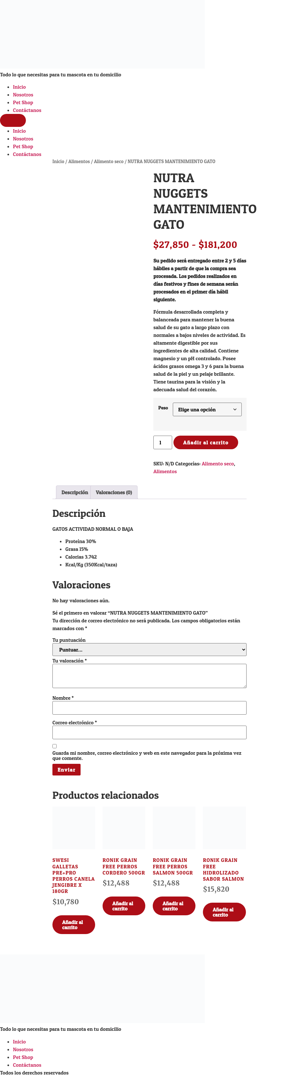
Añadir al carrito (205, 442)
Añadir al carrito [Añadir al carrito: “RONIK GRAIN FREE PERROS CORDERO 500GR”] (122, 906)
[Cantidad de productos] (162, 442)
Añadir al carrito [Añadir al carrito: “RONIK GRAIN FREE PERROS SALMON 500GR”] (172, 906)
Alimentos (79, 161)
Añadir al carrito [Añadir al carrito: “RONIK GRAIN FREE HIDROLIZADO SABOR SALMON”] (223, 912)
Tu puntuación (69, 639)
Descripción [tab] (74, 492)
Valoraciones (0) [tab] (114, 492)
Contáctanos (27, 110)
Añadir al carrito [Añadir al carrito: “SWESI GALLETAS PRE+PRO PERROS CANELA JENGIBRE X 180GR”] (72, 925)
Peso (163, 408)
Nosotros (23, 94)
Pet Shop (23, 102)
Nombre (63, 697)
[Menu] (13, 120)
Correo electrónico (74, 722)
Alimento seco (108, 161)
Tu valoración (69, 660)
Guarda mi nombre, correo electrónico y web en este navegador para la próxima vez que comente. (146, 755)
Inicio (19, 87)
